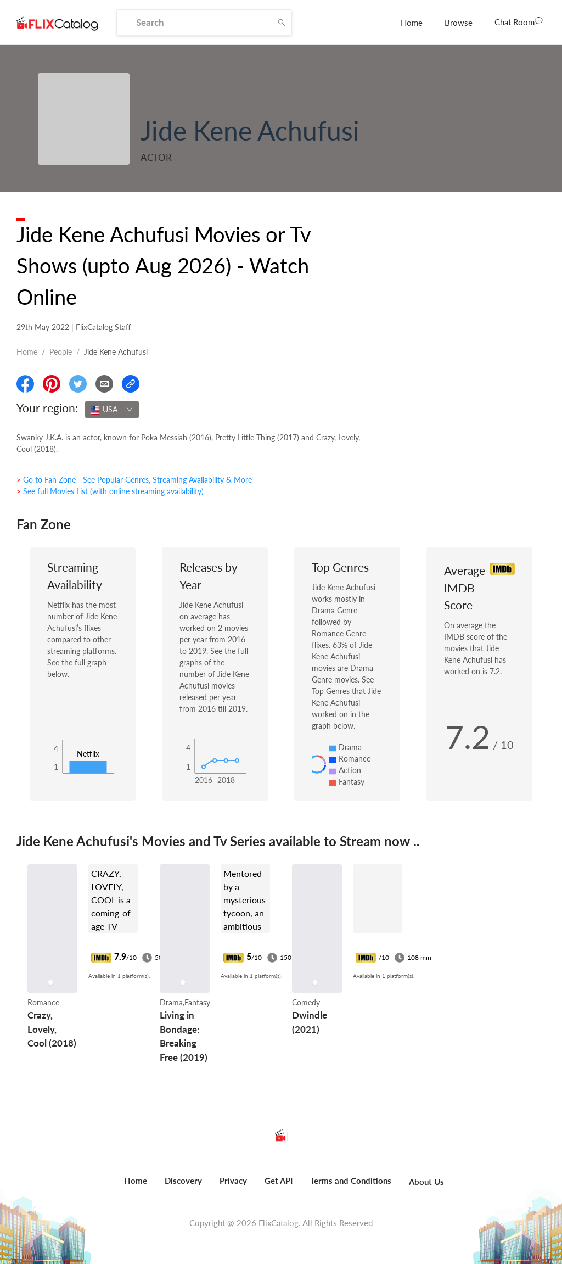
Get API (279, 1180)
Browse (459, 22)
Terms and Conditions (350, 1180)
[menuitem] (411, 22)
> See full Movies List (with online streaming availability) (110, 491)
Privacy (233, 1180)
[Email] (104, 384)
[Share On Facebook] (25, 384)
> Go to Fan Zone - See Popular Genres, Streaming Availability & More (134, 479)
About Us (426, 1182)
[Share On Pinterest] (51, 384)
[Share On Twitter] (78, 384)
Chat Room (518, 21)
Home (412, 22)
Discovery (183, 1180)
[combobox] (112, 409)
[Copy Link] (130, 384)
